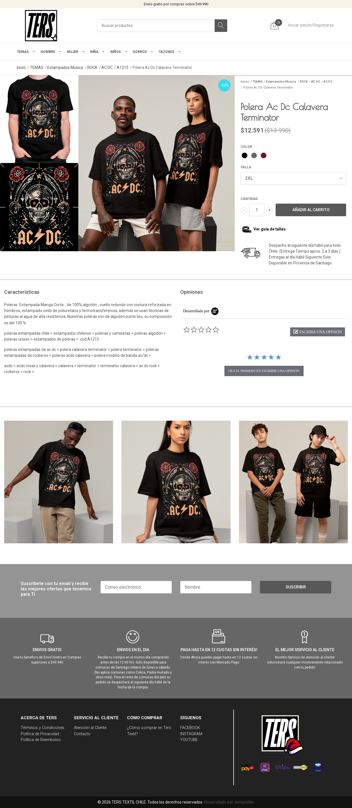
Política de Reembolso (41, 739)
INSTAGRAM (191, 734)
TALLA (246, 167)
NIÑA (94, 52)
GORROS (140, 52)
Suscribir (296, 587)
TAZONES (166, 52)
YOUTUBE (189, 739)
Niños (115, 52)
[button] (317, 331)
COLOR (246, 147)
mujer (72, 52)
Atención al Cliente (90, 727)
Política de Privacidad (40, 734)
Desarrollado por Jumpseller (229, 802)
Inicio (21, 67)
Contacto (82, 734)
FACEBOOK (190, 727)
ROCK (92, 67)
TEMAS (23, 52)
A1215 (122, 67)
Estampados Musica (65, 67)
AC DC (106, 67)
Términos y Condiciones (42, 727)
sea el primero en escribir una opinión (264, 371)
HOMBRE (48, 52)
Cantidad (249, 199)
